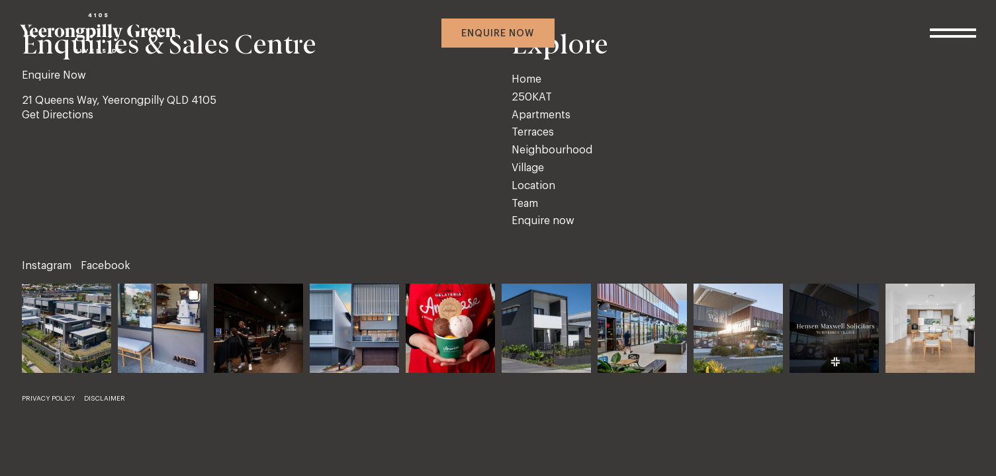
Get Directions (57, 115)
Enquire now (497, 33)
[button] (66, 328)
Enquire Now (54, 75)
